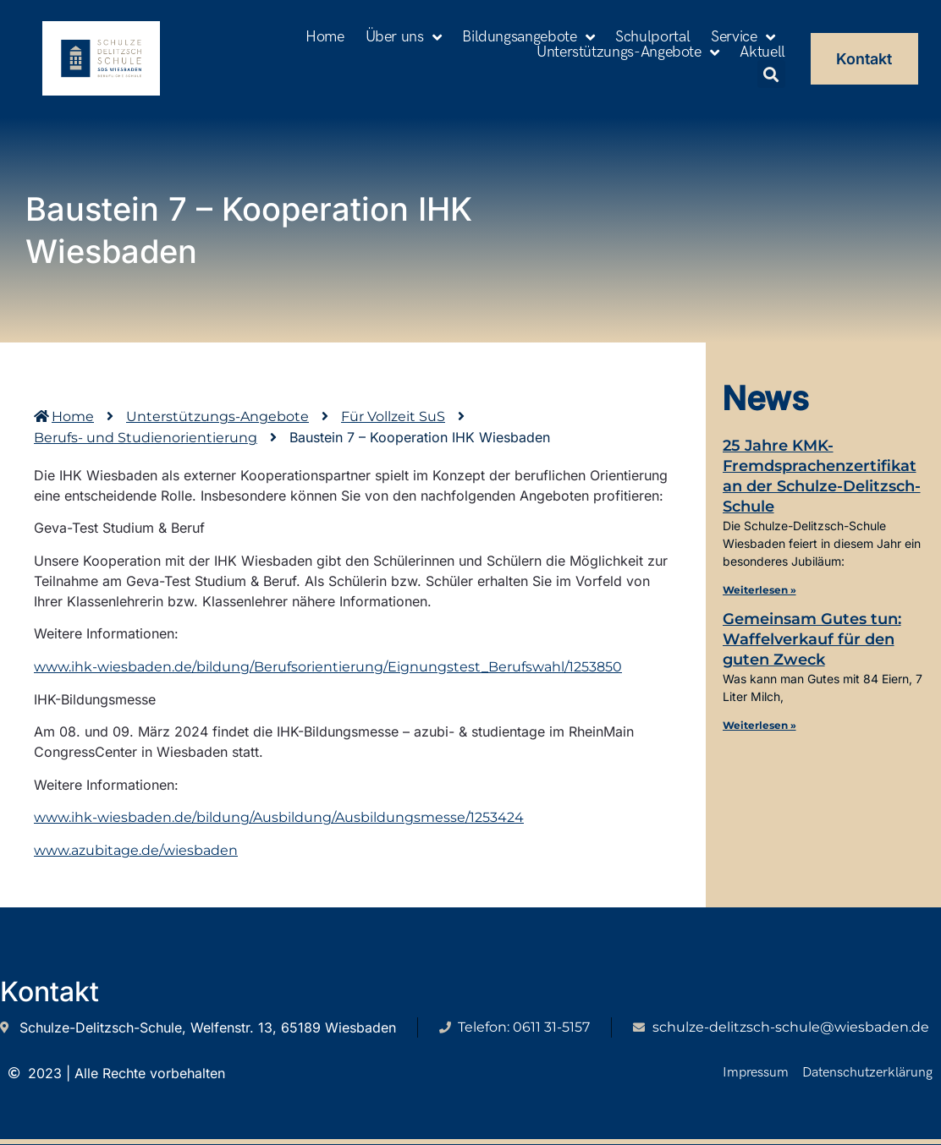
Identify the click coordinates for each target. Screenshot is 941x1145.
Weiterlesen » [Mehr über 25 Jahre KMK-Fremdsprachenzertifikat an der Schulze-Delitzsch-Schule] (759, 589)
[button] (771, 74)
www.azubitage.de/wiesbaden (136, 851)
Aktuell (762, 52)
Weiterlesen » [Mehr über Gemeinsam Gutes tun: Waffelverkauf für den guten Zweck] (759, 725)
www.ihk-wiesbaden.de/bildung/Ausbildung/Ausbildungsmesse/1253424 (279, 817)
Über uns (404, 37)
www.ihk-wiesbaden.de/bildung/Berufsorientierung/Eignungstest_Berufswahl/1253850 (328, 667)
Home (324, 37)
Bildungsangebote (528, 37)
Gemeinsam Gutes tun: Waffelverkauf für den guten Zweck (812, 639)
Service (742, 37)
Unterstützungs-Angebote (627, 52)
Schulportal (652, 37)
